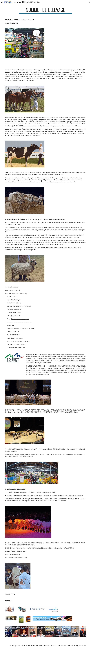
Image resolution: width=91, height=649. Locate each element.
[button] (2, 2)
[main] (45, 10)
